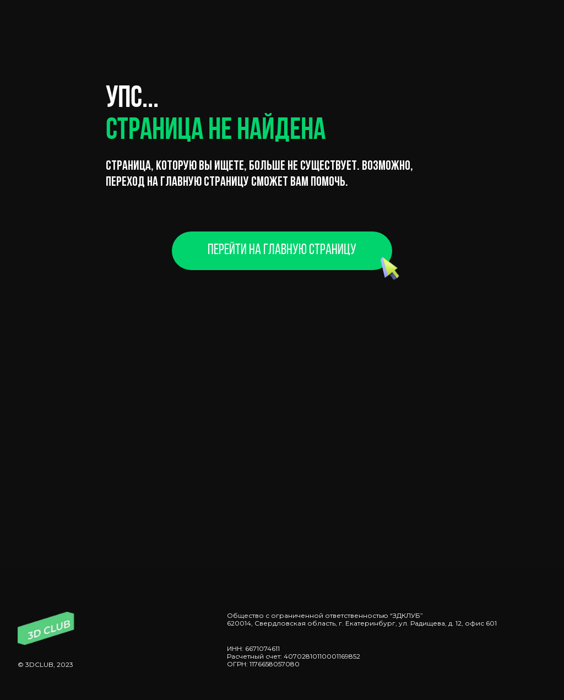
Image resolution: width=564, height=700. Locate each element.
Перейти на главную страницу (282, 250)
